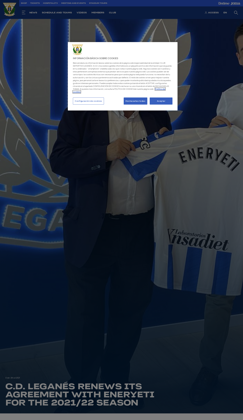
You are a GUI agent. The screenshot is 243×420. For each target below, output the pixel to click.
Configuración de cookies (88, 101)
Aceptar (161, 101)
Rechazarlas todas (135, 101)
